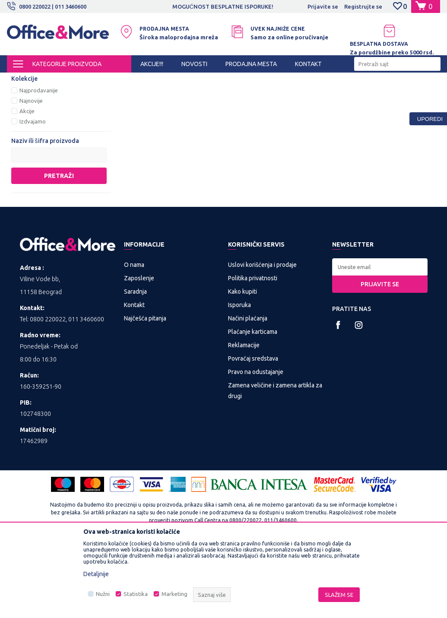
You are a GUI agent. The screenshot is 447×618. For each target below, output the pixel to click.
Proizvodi (58, 80)
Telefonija (33, 114)
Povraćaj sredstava (253, 431)
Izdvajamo (32, 194)
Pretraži (59, 248)
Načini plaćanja (247, 390)
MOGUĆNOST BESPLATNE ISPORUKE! (222, 6)
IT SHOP (88, 80)
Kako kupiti (242, 364)
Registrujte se (363, 6)
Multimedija (120, 80)
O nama (134, 337)
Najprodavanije (38, 163)
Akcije (27, 184)
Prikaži (339, 95)
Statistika (136, 594)
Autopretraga (207, 95)
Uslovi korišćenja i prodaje (262, 337)
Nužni (103, 594)
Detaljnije (96, 573)
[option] (223, 6)
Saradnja (135, 364)
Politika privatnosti (252, 350)
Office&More (23, 80)
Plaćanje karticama (252, 404)
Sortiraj (252, 95)
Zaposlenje (139, 350)
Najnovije (31, 173)
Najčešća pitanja (145, 390)
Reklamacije (244, 417)
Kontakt (134, 377)
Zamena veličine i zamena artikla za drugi (275, 463)
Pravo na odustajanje (255, 444)
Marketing (174, 594)
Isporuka (239, 377)
